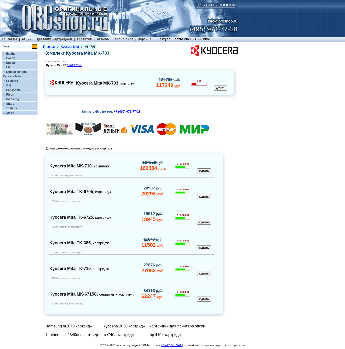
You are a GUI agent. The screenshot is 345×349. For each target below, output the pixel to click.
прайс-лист (124, 39)
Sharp (10, 103)
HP (8, 67)
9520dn (78, 65)
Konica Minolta (16, 72)
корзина (144, 39)
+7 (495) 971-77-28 (171, 345)
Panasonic (13, 90)
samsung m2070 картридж (69, 326)
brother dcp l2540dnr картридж (72, 335)
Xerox (10, 112)
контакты (9, 39)
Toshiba (11, 108)
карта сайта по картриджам (199, 345)
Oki (8, 85)
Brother (11, 53)
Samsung (12, 99)
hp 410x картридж (165, 335)
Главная (49, 46)
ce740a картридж (119, 335)
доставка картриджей (54, 39)
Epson (10, 62)
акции (27, 39)
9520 (70, 65)
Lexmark (12, 81)
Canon (10, 58)
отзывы (103, 39)
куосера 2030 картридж (124, 326)
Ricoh (10, 94)
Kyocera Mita (12, 76)
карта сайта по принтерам (230, 345)
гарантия (84, 39)
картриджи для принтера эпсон (177, 326)
